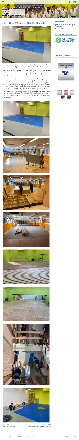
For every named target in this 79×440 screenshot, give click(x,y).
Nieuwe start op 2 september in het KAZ (40, 425)
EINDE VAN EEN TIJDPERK (13, 425)
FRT (76, 436)
